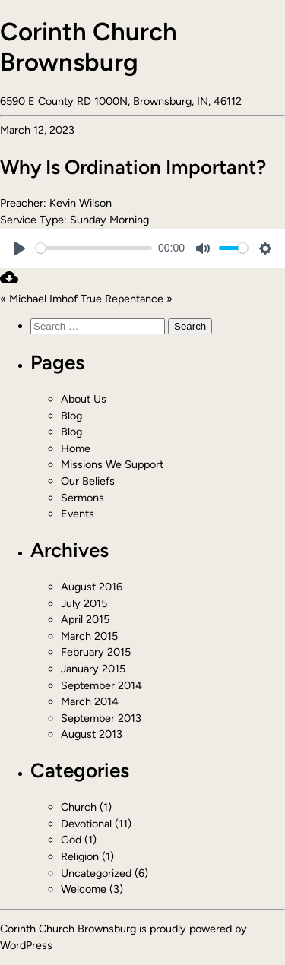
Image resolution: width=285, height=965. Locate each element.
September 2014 (101, 685)
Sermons (82, 498)
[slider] (94, 248)
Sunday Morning (109, 219)
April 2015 (85, 619)
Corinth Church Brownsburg (88, 47)
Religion (80, 856)
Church (79, 807)
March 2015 (89, 636)
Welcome (83, 889)
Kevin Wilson (80, 203)
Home (75, 448)
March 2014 (90, 701)
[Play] (20, 248)
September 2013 (101, 718)
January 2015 (93, 669)
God (71, 839)
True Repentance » (127, 298)
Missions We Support (112, 464)
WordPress (26, 945)
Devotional (86, 824)
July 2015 (84, 603)
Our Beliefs (88, 481)
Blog (71, 415)
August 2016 (91, 586)
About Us (83, 399)
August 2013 (91, 734)
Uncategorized (96, 873)
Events (77, 513)
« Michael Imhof (39, 298)
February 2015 (96, 652)
